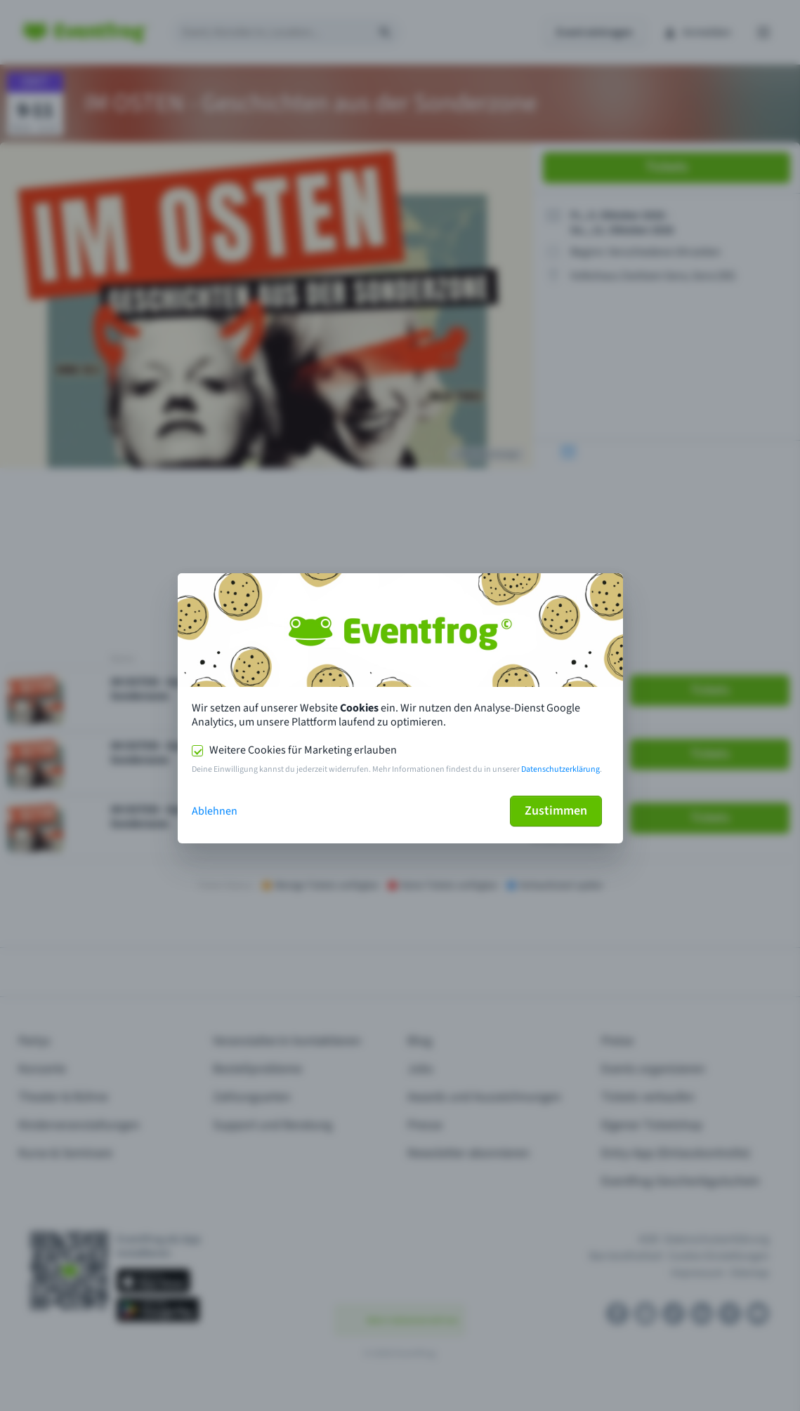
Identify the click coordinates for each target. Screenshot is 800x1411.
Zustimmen (556, 811)
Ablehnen (214, 811)
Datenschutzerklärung (560, 769)
